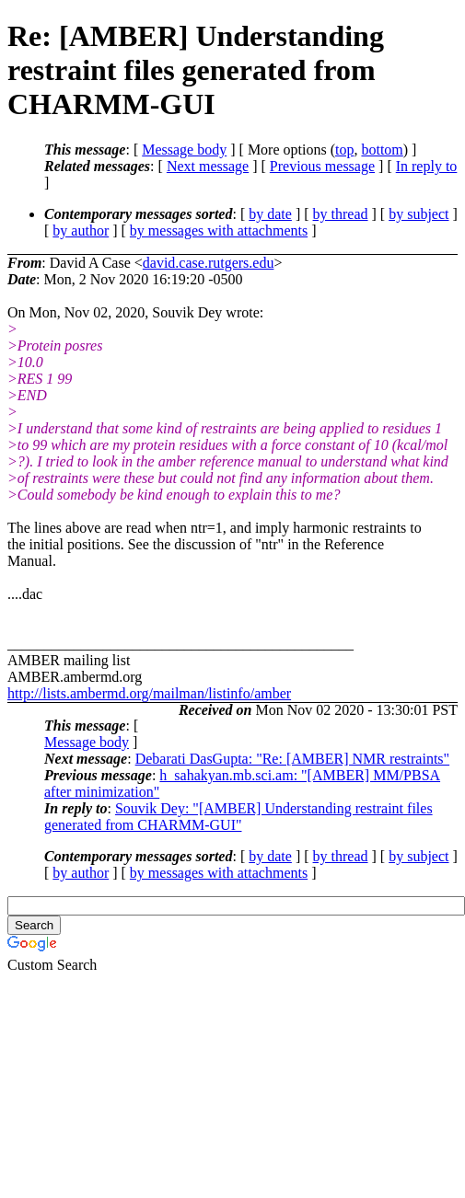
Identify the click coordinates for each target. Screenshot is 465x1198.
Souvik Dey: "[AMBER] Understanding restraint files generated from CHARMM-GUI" (238, 817)
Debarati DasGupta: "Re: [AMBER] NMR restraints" (292, 758)
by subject (418, 214)
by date (270, 214)
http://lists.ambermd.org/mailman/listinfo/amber (149, 693)
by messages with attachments (219, 230)
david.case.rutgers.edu (208, 263)
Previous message (322, 166)
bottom (381, 149)
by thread (340, 214)
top (344, 149)
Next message (208, 166)
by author (80, 230)
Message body (184, 149)
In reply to (427, 166)
